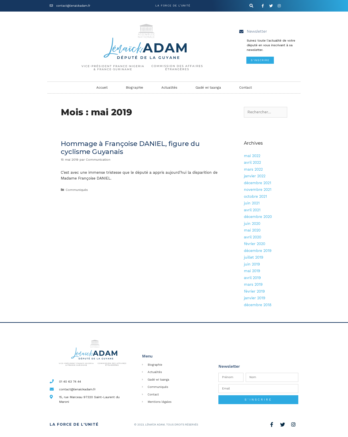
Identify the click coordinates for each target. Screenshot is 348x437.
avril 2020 (252, 237)
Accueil (102, 88)
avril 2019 (252, 277)
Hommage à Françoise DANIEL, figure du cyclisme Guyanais (130, 148)
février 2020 (254, 243)
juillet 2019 (253, 257)
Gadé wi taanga (208, 88)
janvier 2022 (254, 176)
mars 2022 (253, 169)
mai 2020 (252, 230)
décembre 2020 (258, 216)
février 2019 (254, 291)
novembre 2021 (257, 189)
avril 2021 (252, 210)
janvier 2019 (254, 298)
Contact (245, 88)
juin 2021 (252, 203)
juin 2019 (252, 264)
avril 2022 (252, 162)
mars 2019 (253, 284)
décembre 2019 (257, 250)
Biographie (134, 88)
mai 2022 (252, 156)
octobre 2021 (255, 196)
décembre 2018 (257, 305)
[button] (260, 60)
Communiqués (77, 190)
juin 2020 (252, 223)
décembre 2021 (257, 183)
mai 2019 (252, 271)
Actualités (169, 88)
